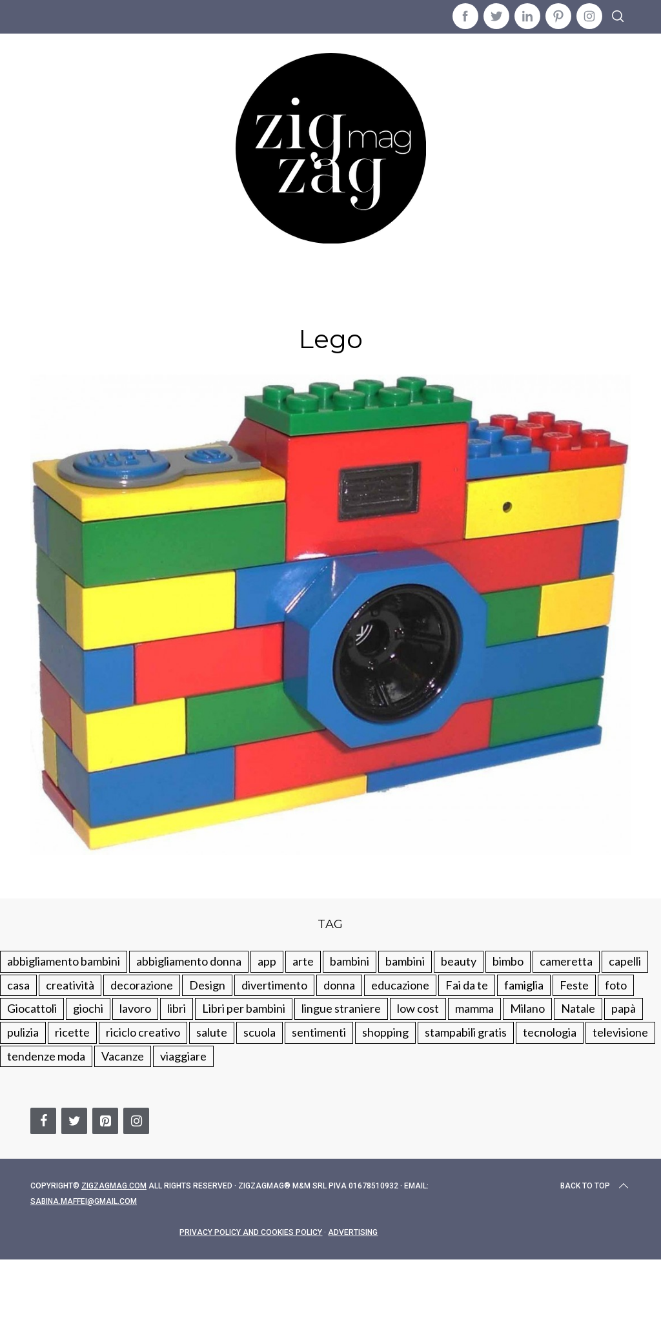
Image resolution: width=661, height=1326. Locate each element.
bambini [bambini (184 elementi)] (405, 961)
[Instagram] (136, 1121)
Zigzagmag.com (114, 1185)
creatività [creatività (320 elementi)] (70, 985)
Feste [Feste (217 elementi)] (574, 985)
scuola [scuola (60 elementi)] (259, 1032)
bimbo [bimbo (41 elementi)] (508, 961)
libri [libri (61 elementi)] (176, 1008)
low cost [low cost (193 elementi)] (418, 1008)
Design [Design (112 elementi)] (207, 985)
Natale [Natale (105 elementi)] (578, 1008)
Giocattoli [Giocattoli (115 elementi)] (32, 1008)
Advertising (353, 1232)
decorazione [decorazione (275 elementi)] (141, 985)
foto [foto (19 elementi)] (616, 985)
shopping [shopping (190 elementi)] (385, 1032)
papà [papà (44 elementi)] (623, 1008)
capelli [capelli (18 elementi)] (625, 961)
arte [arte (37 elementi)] (303, 961)
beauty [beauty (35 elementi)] (458, 961)
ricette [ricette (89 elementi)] (72, 1032)
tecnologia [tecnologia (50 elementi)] (549, 1032)
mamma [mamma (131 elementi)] (474, 1008)
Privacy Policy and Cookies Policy (250, 1232)
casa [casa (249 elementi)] (18, 985)
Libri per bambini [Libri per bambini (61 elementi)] (243, 1008)
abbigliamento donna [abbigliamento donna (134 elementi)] (188, 961)
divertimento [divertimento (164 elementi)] (274, 985)
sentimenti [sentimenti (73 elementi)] (319, 1032)
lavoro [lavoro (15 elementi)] (135, 1008)
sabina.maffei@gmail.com (83, 1201)
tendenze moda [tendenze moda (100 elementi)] (46, 1056)
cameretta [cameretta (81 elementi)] (566, 961)
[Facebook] (43, 1121)
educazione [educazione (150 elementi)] (400, 985)
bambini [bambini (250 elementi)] (349, 961)
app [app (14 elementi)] (267, 961)
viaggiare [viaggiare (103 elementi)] (183, 1056)
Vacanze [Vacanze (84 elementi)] (122, 1056)
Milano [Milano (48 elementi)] (527, 1008)
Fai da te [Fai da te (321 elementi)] (466, 985)
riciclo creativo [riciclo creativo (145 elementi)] (143, 1032)
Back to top (595, 1186)
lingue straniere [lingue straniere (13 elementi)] (341, 1008)
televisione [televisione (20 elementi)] (620, 1032)
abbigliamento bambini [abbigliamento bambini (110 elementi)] (63, 961)
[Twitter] (74, 1121)
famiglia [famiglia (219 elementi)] (524, 985)
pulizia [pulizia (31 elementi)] (23, 1032)
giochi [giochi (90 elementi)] (88, 1008)
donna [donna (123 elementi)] (339, 985)
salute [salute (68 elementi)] (211, 1032)
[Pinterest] (105, 1121)
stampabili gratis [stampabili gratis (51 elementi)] (466, 1032)
